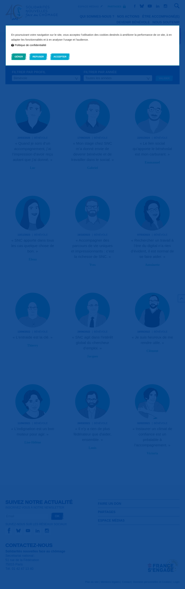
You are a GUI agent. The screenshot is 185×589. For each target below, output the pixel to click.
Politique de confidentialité (28, 45)
